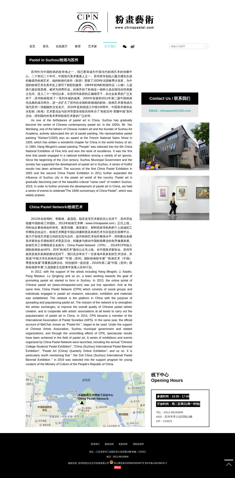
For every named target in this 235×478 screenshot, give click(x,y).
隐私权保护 (138, 444)
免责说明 (123, 444)
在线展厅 (62, 46)
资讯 (45, 46)
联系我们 (95, 444)
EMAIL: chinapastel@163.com (170, 110)
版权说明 (109, 444)
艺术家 (92, 46)
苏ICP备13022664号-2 (156, 463)
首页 (32, 46)
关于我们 (110, 46)
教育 (78, 46)
